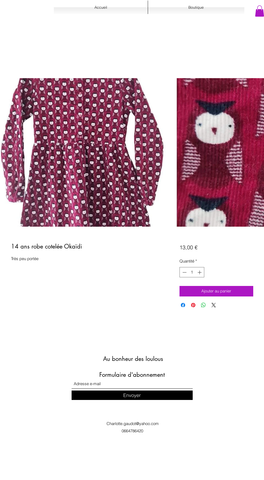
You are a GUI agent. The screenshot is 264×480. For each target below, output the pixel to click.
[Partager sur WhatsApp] (203, 305)
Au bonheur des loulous (133, 358)
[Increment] (200, 272)
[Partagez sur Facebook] (183, 305)
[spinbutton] (192, 272)
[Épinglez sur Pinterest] (193, 305)
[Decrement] (184, 272)
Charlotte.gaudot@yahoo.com (133, 423)
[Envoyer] (132, 395)
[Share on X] (213, 305)
